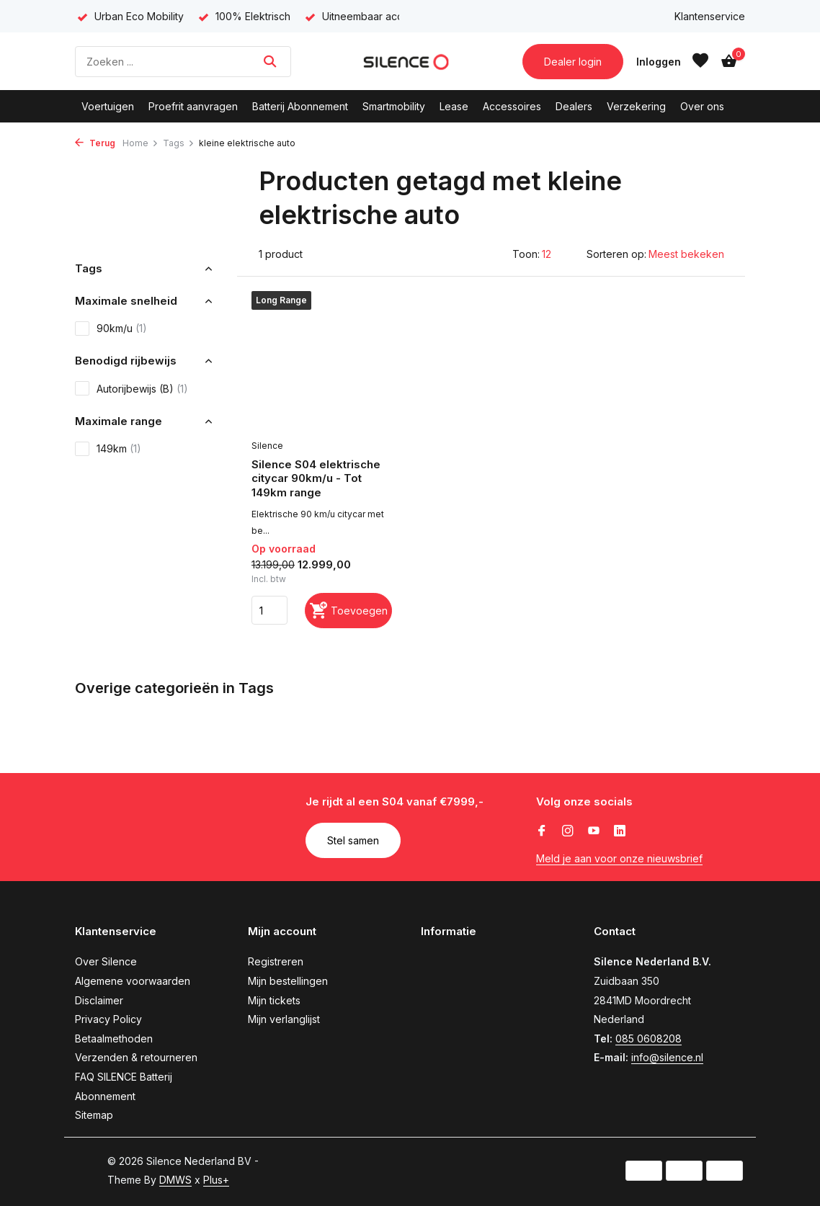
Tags (179, 143)
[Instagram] (568, 831)
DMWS (175, 1180)
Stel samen (353, 840)
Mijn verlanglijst (284, 1019)
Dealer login (573, 61)
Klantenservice (709, 16)
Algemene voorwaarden (132, 981)
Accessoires (512, 106)
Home (140, 143)
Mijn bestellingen (288, 981)
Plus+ (216, 1180)
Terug (95, 143)
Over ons (702, 106)
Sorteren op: (616, 254)
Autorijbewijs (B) (131, 388)
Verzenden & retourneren (136, 1057)
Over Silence (106, 961)
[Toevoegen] (348, 610)
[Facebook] (542, 831)
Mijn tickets (274, 1000)
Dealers (574, 106)
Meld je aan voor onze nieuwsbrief (619, 858)
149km (108, 449)
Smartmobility (393, 106)
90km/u (111, 328)
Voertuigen (107, 106)
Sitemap (94, 1115)
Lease (454, 106)
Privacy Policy (108, 1019)
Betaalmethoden (114, 1038)
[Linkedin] (619, 831)
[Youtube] (594, 831)
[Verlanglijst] (700, 61)
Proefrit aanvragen (193, 106)
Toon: (526, 254)
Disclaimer (99, 1000)
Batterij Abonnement (300, 106)
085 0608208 (648, 1038)
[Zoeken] (183, 61)
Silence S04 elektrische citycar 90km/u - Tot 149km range (315, 478)
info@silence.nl (667, 1057)
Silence (267, 445)
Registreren (275, 961)
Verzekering (636, 106)
